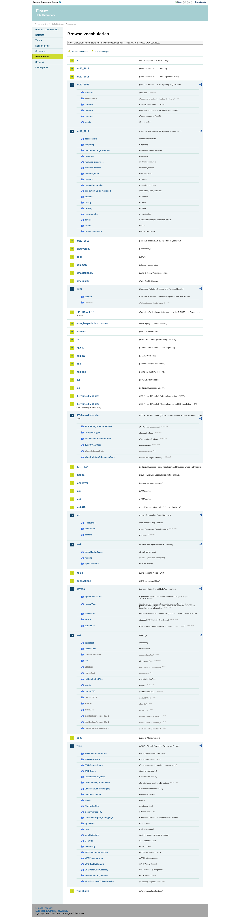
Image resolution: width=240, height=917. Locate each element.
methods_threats (93, 168)
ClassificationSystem (95, 777)
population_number (94, 185)
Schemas (40, 51)
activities (89, 92)
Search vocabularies (80, 52)
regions (88, 558)
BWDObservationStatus (96, 753)
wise (79, 746)
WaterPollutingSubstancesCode (100, 457)
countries (89, 104)
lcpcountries (91, 523)
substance (90, 626)
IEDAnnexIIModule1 (88, 396)
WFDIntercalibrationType (96, 852)
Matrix (88, 800)
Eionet (47, 24)
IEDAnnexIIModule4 (88, 415)
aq (78, 60)
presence (89, 197)
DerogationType (92, 432)
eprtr (79, 289)
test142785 (90, 691)
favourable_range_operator (97, 150)
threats (88, 220)
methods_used (92, 173)
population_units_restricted (98, 191)
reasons (88, 116)
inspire (80, 475)
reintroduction (91, 214)
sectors (88, 535)
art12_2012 (83, 68)
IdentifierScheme (93, 794)
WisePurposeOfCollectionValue (99, 881)
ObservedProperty (93, 812)
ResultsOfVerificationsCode (98, 438)
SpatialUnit (90, 823)
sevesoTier (90, 613)
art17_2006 (83, 84)
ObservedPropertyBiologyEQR (99, 817)
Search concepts (102, 52)
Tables (38, 40)
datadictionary (85, 273)
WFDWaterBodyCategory (96, 870)
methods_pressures (94, 162)
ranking (88, 208)
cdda (79, 257)
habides (81, 372)
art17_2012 (83, 131)
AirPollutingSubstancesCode (98, 426)
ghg (79, 363)
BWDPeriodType (92, 759)
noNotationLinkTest (94, 679)
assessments (91, 139)
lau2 (79, 499)
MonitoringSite (92, 806)
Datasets (39, 35)
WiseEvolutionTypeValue (96, 875)
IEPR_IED (82, 467)
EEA (48, 2)
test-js (88, 685)
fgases (80, 347)
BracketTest (90, 649)
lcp (78, 515)
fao (78, 339)
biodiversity (83, 248)
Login (180, 2)
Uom (87, 829)
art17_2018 (83, 240)
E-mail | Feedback (44, 908)
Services (39, 62)
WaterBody (90, 846)
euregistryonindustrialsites (92, 323)
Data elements (42, 46)
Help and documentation (47, 29)
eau (86, 660)
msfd (79, 544)
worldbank (83, 891)
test (79, 635)
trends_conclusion (93, 231)
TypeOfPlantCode (93, 445)
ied (78, 388)
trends (88, 122)
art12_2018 (83, 76)
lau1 (79, 491)
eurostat (81, 331)
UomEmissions (92, 835)
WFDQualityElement (94, 864)
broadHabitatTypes (94, 552)
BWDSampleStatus (94, 765)
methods (89, 110)
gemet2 (81, 355)
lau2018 (81, 507)
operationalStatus (93, 596)
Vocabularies (42, 56)
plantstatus (90, 528)
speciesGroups (92, 563)
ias (78, 379)
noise (80, 573)
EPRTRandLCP (85, 312)
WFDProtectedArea (94, 858)
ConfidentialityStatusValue (97, 782)
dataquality (83, 281)
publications (84, 581)
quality (88, 202)
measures (89, 156)
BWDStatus (90, 771)
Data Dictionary (58, 24)
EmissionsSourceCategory (97, 789)
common (82, 265)
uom (79, 738)
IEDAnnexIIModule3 (88, 404)
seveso (81, 589)
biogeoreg (89, 144)
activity (88, 297)
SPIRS (88, 619)
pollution (89, 179)
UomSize (89, 841)
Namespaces (41, 67)
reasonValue (90, 604)
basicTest (89, 643)
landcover (82, 483)
